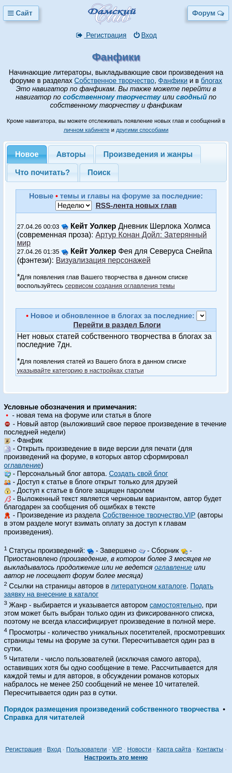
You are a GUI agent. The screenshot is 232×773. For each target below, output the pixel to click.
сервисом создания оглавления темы (120, 285)
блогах (211, 80)
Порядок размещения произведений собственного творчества (111, 709)
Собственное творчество (114, 80)
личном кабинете (87, 130)
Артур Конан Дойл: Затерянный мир (112, 238)
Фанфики (172, 80)
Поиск (98, 172)
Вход (144, 35)
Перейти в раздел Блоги (117, 325)
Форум (208, 13)
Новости (139, 749)
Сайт (21, 13)
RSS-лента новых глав (136, 205)
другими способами (142, 130)
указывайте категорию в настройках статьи (80, 370)
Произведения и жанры (148, 154)
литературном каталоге (149, 586)
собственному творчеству (112, 97)
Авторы (71, 154)
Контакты (210, 749)
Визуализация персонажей (103, 260)
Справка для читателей (44, 717)
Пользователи (86, 749)
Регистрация (101, 35)
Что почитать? (42, 172)
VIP (117, 749)
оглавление (22, 465)
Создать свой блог (138, 473)
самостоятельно (176, 605)
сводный (191, 97)
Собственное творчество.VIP (149, 515)
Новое (27, 154)
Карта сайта (173, 749)
